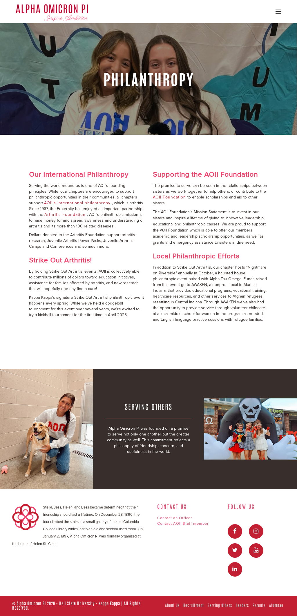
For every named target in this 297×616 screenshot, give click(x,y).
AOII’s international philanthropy (78, 203)
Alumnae (276, 605)
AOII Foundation (170, 197)
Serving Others (220, 605)
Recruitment (193, 605)
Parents (259, 605)
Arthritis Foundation (65, 214)
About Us (172, 605)
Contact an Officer (174, 518)
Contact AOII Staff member (183, 523)
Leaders (242, 605)
